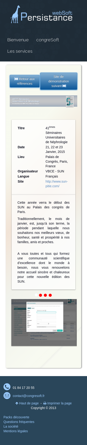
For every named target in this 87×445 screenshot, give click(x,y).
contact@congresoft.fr (29, 396)
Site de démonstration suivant (58, 81)
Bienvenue (18, 39)
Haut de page (27, 403)
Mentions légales (15, 431)
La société (10, 426)
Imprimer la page (57, 403)
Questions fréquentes (18, 422)
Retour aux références (25, 81)
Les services (19, 51)
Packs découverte (16, 417)
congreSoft (47, 39)
